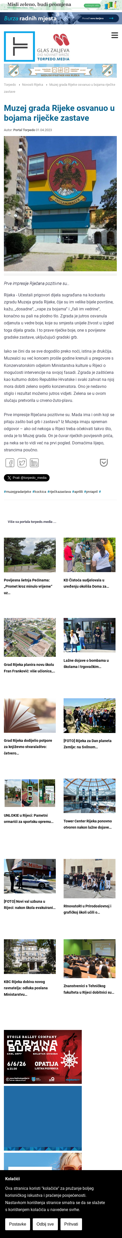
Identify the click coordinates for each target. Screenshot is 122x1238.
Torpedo (10, 85)
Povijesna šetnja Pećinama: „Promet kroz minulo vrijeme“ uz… (28, 586)
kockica (40, 492)
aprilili (78, 492)
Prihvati (71, 1224)
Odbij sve (45, 1224)
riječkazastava (60, 492)
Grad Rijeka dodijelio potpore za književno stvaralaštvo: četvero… (28, 747)
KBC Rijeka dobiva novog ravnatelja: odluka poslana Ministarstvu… (26, 988)
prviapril (92, 492)
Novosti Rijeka (32, 85)
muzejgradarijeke (18, 492)
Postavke (17, 1224)
